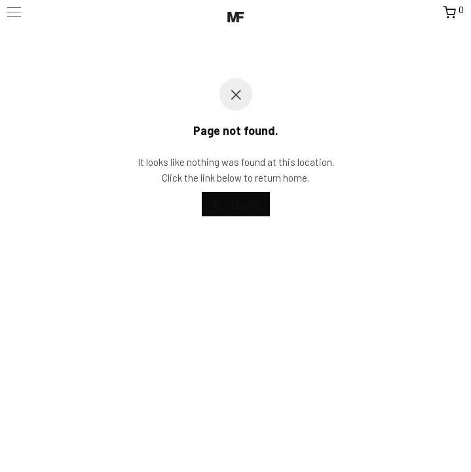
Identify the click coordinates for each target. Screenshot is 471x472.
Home (236, 204)
